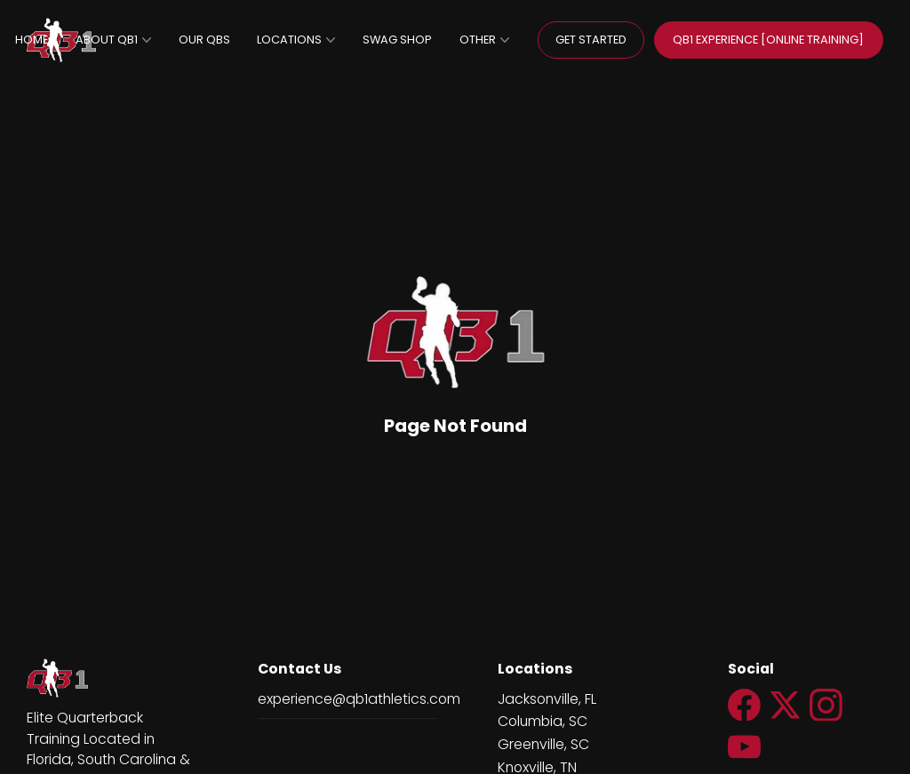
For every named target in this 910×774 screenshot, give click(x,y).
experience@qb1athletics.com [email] (359, 699)
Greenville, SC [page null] (543, 744)
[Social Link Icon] (748, 723)
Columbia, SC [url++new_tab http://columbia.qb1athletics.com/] (542, 721)
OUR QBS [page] (204, 39)
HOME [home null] (31, 39)
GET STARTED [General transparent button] (591, 39)
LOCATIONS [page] (296, 39)
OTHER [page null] (484, 39)
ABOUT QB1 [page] (113, 39)
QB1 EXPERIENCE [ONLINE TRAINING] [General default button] (768, 39)
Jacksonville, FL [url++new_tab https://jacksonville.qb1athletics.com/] (547, 699)
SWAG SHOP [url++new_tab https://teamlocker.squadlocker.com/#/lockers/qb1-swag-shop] (397, 39)
